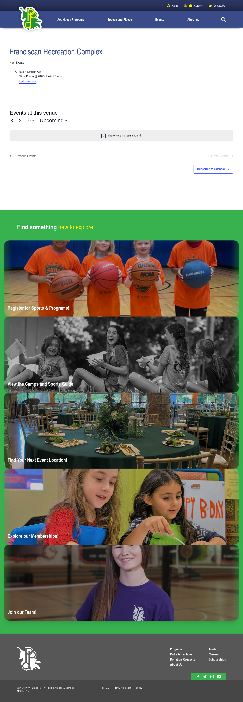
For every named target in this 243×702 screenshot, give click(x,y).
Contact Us (219, 5)
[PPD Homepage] (29, 663)
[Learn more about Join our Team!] (121, 583)
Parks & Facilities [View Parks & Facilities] (181, 654)
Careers (198, 5)
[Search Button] (223, 19)
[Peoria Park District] (27, 19)
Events (159, 19)
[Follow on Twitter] (205, 676)
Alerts (175, 5)
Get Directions (27, 81)
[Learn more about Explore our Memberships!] (121, 507)
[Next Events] (19, 120)
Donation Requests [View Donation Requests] (182, 659)
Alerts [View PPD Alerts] (212, 649)
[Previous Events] (12, 120)
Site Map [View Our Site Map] (105, 688)
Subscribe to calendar (211, 169)
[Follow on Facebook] (198, 676)
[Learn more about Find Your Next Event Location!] (121, 431)
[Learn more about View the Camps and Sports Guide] (121, 354)
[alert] (121, 135)
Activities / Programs (70, 19)
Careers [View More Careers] (214, 654)
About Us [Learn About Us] (176, 664)
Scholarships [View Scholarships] (217, 659)
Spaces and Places (119, 19)
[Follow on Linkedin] (219, 676)
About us (193, 19)
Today (31, 120)
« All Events (17, 62)
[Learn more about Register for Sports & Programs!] (121, 278)
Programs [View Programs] (176, 649)
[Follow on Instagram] (212, 676)
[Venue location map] (176, 84)
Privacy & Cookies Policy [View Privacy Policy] (128, 688)
